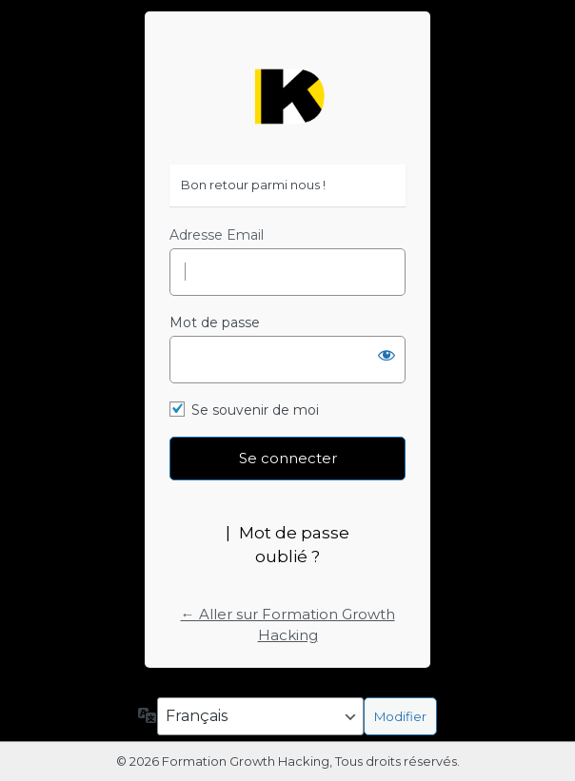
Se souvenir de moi (255, 410)
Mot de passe (214, 322)
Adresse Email (216, 235)
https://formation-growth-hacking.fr (287, 96)
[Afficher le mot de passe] (386, 355)
